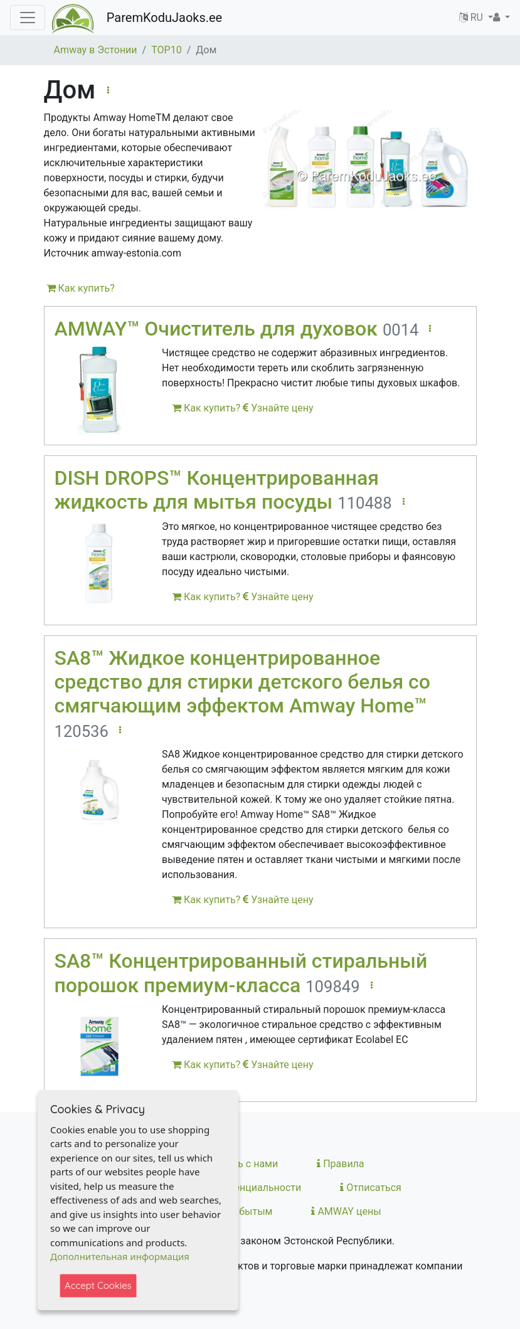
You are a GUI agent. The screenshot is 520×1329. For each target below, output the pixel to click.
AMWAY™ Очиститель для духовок (216, 329)
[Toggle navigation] (27, 17)
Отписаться (370, 1188)
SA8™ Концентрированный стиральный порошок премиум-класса (241, 973)
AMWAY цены (346, 1211)
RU (472, 17)
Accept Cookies (98, 1285)
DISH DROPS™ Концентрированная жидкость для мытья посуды (217, 490)
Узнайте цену (278, 408)
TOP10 (166, 50)
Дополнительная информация (119, 1256)
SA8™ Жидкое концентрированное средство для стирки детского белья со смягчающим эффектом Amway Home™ (242, 682)
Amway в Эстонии (95, 50)
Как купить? (80, 288)
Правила (340, 1164)
